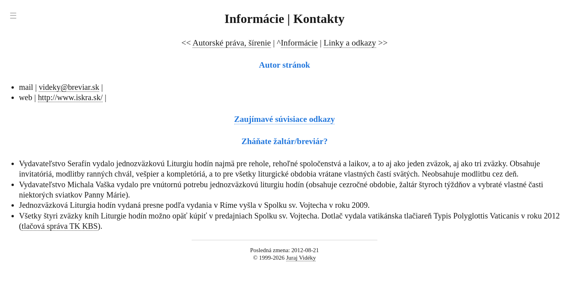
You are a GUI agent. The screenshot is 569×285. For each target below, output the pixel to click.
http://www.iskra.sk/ (70, 97)
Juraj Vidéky (301, 258)
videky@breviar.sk (69, 87)
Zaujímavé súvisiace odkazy (284, 119)
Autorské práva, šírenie (231, 43)
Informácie (299, 43)
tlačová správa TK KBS (60, 226)
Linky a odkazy (350, 43)
